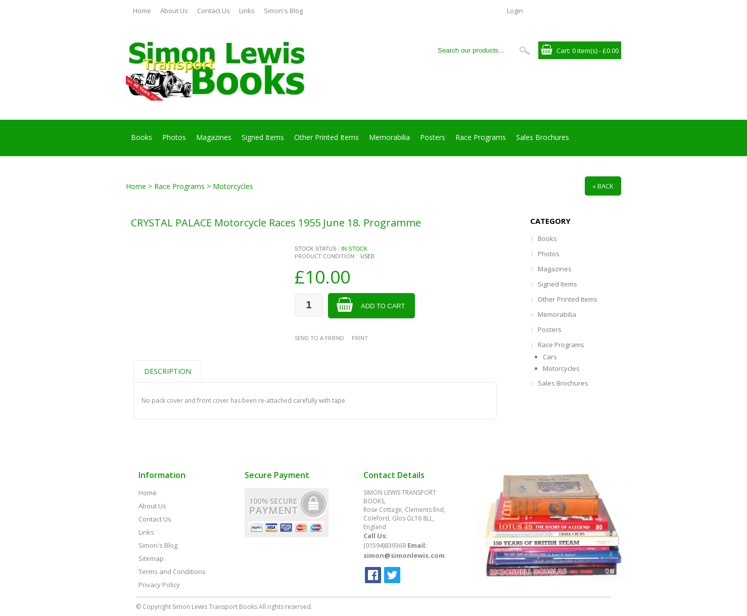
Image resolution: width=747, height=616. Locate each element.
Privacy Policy (159, 584)
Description (167, 371)
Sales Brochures (542, 137)
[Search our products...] (474, 50)
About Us (174, 10)
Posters (432, 137)
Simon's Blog (283, 10)
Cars (550, 356)
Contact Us (213, 10)
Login (515, 10)
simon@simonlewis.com (404, 555)
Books (141, 137)
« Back (603, 186)
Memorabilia (389, 137)
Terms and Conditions (172, 571)
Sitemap (151, 558)
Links (247, 10)
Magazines (213, 137)
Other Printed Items (326, 137)
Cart (562, 50)
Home (142, 10)
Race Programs (480, 137)
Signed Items (263, 137)
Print (360, 338)
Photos (174, 137)
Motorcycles (561, 368)
